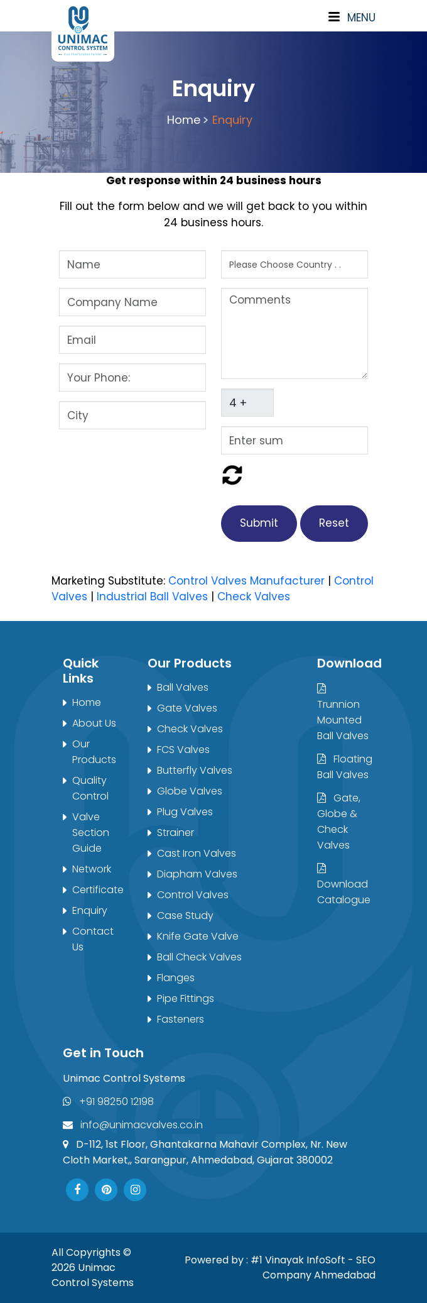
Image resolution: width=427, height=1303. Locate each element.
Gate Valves (187, 708)
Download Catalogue (343, 885)
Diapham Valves (197, 874)
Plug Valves (185, 812)
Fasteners (180, 1019)
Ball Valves (182, 687)
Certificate (98, 889)
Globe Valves (189, 791)
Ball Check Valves (199, 957)
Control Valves (193, 895)
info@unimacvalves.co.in (133, 1125)
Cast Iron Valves (196, 853)
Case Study (185, 915)
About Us (94, 723)
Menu (352, 17)
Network (91, 869)
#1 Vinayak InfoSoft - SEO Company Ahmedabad (313, 1267)
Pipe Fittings (185, 998)
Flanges (176, 977)
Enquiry (232, 120)
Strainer (175, 832)
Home (185, 120)
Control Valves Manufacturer (246, 580)
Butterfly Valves (194, 770)
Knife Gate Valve (198, 936)
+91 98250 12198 (108, 1101)
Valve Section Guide (90, 832)
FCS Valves (183, 749)
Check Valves (253, 596)
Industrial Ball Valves (152, 596)
